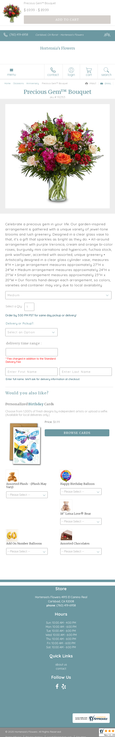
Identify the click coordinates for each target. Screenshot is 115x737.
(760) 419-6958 (18, 34)
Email (105, 83)
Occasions (18, 83)
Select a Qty (14, 306)
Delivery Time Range (23, 343)
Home (7, 83)
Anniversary (32, 83)
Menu (11, 74)
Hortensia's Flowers (57, 48)
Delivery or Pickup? (19, 323)
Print (90, 83)
